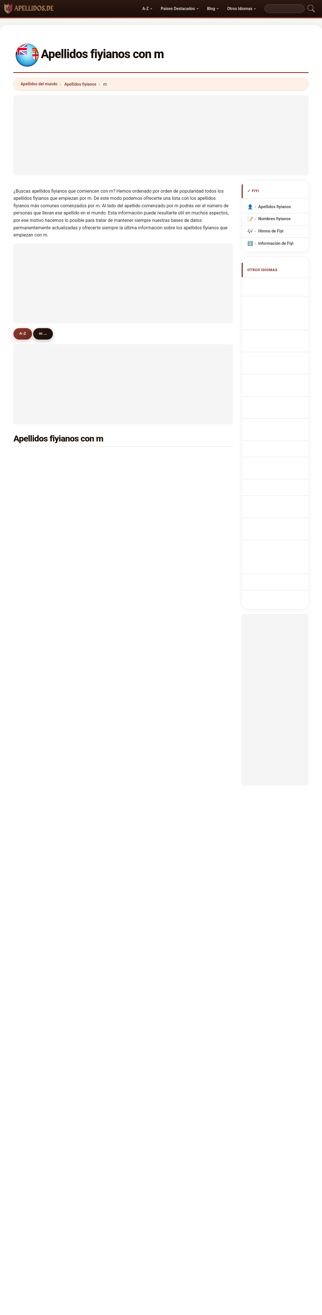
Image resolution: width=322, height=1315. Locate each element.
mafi (33, 541)
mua (107, 527)
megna (35, 888)
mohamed (112, 624)
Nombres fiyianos (274, 218)
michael (36, 749)
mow (107, 596)
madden (36, 596)
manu (108, 694)
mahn (34, 875)
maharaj (36, 457)
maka (183, 680)
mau (182, 735)
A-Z (145, 8)
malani (35, 554)
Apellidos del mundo (39, 84)
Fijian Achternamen (280, 374)
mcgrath (37, 694)
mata (183, 638)
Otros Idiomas (239, 8)
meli (33, 582)
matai (34, 513)
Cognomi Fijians (276, 328)
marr (107, 805)
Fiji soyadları (273, 460)
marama (186, 471)
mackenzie (39, 916)
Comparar (182, 1223)
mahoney (112, 819)
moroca (185, 652)
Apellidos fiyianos (80, 84)
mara (34, 568)
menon (35, 666)
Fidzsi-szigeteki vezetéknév (274, 420)
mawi (183, 554)
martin (184, 624)
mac (33, 721)
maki (182, 721)
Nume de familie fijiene (275, 436)
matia (183, 666)
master (184, 833)
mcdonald (187, 819)
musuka (185, 596)
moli (33, 652)
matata (110, 888)
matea (184, 791)
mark (108, 708)
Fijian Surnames (276, 285)
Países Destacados (178, 8)
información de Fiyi (275, 243)
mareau (110, 860)
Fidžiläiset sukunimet (281, 406)
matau (109, 554)
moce (183, 485)
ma (32, 680)
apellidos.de (161, 1200)
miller (34, 499)
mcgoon (185, 513)
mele (107, 680)
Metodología (85, 1223)
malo (108, 582)
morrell (185, 694)
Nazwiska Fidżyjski (279, 363)
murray (35, 610)
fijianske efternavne (280, 395)
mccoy (184, 875)
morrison (112, 902)
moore (35, 791)
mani (108, 457)
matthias (37, 819)
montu (35, 847)
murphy (110, 847)
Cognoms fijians (277, 340)
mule (108, 749)
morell (35, 624)
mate (183, 610)
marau (109, 666)
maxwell (186, 888)
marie (34, 708)
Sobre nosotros (122, 1223)
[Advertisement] (161, 135)
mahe (183, 847)
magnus (111, 638)
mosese (36, 833)
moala (109, 610)
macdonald (39, 763)
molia (34, 777)
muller (184, 749)
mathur (36, 735)
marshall (186, 568)
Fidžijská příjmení (278, 385)
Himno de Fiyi (270, 231)
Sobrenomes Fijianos (281, 353)
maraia (109, 833)
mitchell (36, 527)
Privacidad (238, 1223)
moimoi (110, 875)
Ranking (155, 1223)
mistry (35, 638)
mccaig (185, 708)
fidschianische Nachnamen (273, 314)
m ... (47, 333)
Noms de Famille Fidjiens (275, 298)
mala (182, 457)
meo (182, 582)
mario (108, 499)
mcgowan (112, 652)
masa (108, 777)
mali (182, 763)
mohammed (114, 471)
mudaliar (37, 471)
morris (184, 499)
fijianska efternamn (279, 449)
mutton (36, 860)
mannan (36, 805)
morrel (35, 902)
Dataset (210, 1223)
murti (108, 513)
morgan (110, 568)
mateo (184, 902)
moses (109, 763)
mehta (184, 777)
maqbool (111, 791)
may (107, 541)
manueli (185, 541)
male (182, 860)
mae (107, 735)
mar (181, 527)
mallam (185, 805)
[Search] (285, 8)
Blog (211, 8)
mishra (35, 485)
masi (107, 485)
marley (109, 721)
